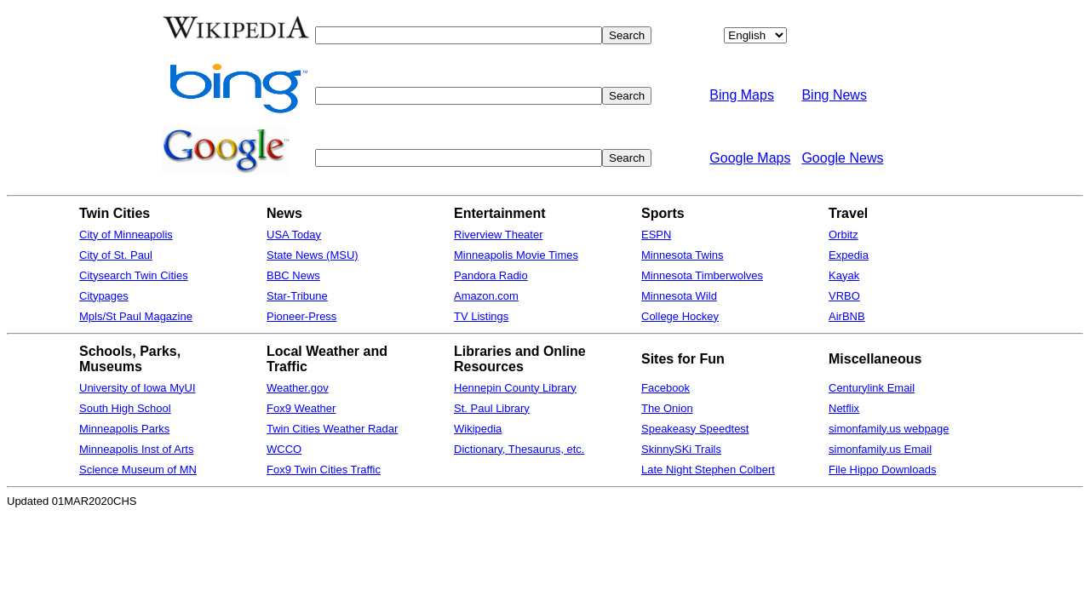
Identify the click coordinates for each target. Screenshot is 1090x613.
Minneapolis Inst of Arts (136, 449)
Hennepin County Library (515, 387)
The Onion (667, 408)
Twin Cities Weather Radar (332, 428)
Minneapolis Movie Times (516, 255)
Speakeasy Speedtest (695, 428)
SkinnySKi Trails (681, 449)
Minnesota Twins (682, 255)
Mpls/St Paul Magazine (135, 316)
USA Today (294, 234)
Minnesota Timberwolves (702, 275)
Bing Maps (741, 95)
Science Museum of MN (138, 469)
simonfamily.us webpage (889, 428)
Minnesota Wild (679, 295)
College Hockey (680, 316)
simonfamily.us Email (880, 449)
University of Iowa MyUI (137, 387)
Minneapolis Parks (124, 428)
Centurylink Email (872, 387)
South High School (125, 408)
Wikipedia (478, 428)
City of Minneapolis (126, 234)
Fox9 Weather (301, 408)
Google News (842, 158)
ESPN (656, 234)
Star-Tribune (297, 295)
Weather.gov (298, 387)
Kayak (844, 275)
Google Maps (749, 158)
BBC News (293, 275)
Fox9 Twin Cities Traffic (324, 469)
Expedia (849, 255)
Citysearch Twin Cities (133, 275)
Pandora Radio (491, 275)
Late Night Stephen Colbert (708, 469)
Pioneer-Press (301, 316)
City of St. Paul (115, 255)
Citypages (104, 295)
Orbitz (843, 234)
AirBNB (847, 316)
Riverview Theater (498, 234)
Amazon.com (486, 295)
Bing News (833, 95)
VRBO (844, 295)
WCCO (284, 449)
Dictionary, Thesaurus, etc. (519, 449)
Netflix (844, 408)
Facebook (665, 387)
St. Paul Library (492, 408)
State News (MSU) (313, 255)
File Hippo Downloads (882, 469)
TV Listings (481, 316)
